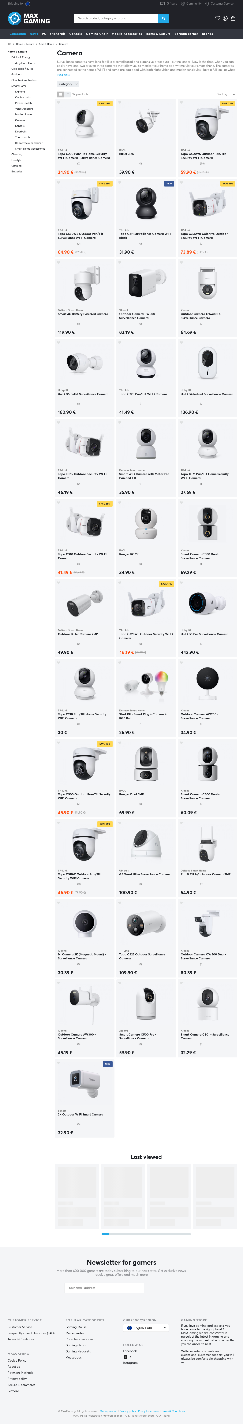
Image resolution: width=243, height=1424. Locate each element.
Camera (63, 44)
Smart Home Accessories (30, 149)
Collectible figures (22, 69)
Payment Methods (20, 1372)
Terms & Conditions (21, 1339)
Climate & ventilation (23, 80)
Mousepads (73, 1357)
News (34, 33)
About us (14, 1366)
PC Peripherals (53, 33)
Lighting (20, 91)
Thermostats (22, 137)
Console (75, 33)
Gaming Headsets (78, 1351)
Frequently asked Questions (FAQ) (31, 1333)
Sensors (19, 126)
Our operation (108, 1411)
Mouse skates (74, 1333)
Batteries (16, 171)
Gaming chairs (75, 1345)
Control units (23, 97)
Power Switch (23, 103)
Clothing (16, 166)
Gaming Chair (97, 33)
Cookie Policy (17, 1360)
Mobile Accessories (127, 33)
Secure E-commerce (22, 1385)
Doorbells (21, 131)
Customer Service (222, 3)
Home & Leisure (158, 33)
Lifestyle (16, 160)
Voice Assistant (24, 109)
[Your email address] (104, 1288)
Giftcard (172, 3)
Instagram (130, 1362)
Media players (23, 114)
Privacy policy (17, 1378)
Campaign (17, 33)
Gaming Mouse (76, 1327)
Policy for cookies (148, 1411)
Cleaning (16, 154)
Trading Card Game (23, 63)
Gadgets (16, 74)
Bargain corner (186, 33)
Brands (207, 33)
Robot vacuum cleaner (29, 143)
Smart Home (46, 44)
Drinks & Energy (20, 57)
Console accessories (79, 1339)
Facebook (130, 1351)
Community (191, 4)
